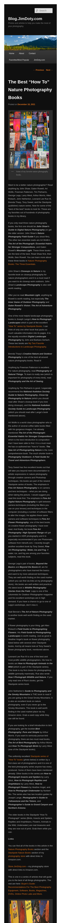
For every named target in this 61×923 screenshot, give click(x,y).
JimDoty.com (39, 60)
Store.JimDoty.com (17, 866)
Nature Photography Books (21, 849)
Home (11, 53)
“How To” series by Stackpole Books (25, 326)
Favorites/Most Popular (19, 60)
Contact (32, 53)
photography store (16, 856)
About (21, 53)
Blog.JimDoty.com (25, 18)
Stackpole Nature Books (19, 852)
